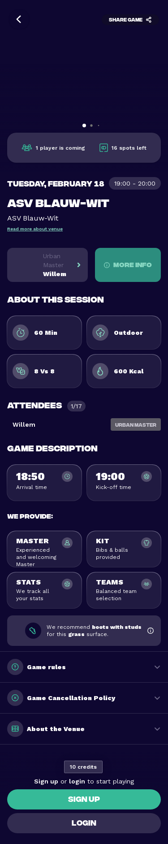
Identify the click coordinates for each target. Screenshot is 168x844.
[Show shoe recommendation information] (150, 630)
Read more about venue (35, 229)
